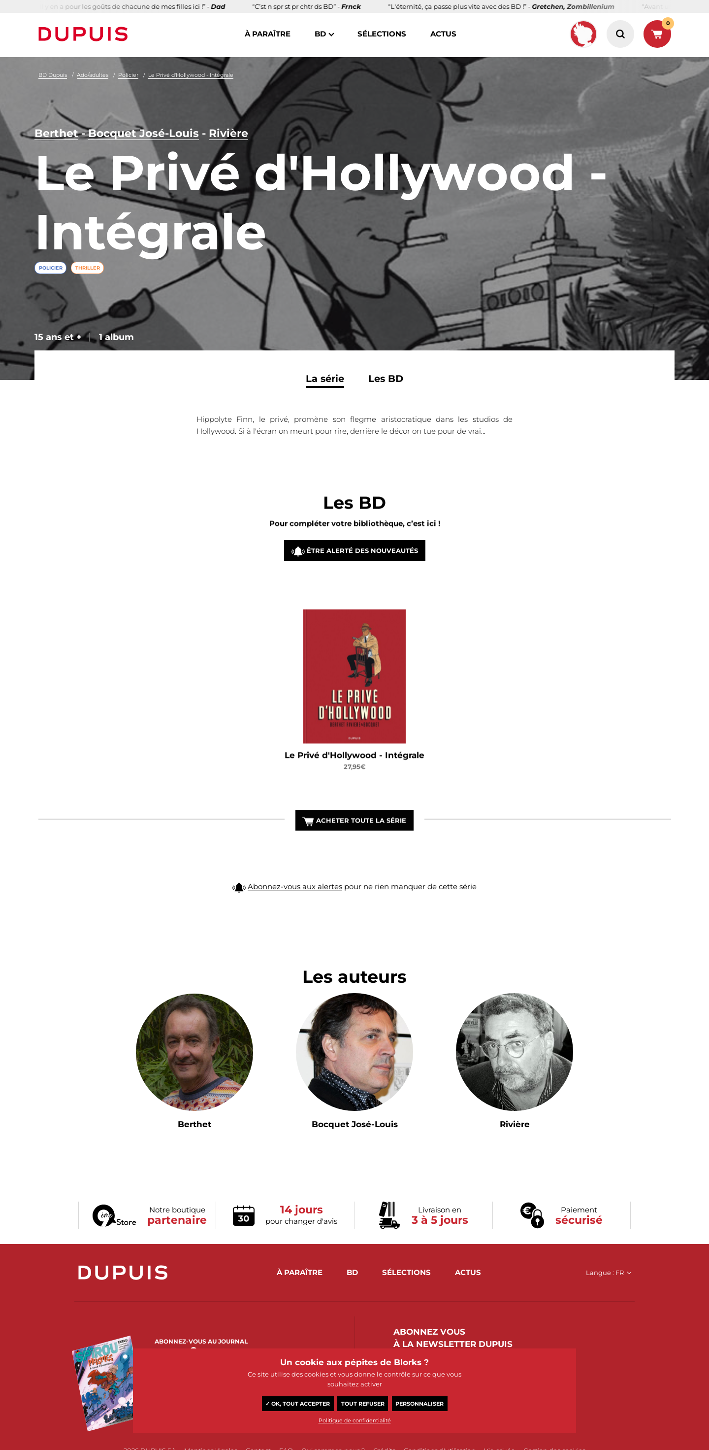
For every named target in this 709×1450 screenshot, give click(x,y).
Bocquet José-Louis (143, 133)
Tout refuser (363, 1403)
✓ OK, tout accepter (297, 1403)
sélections (381, 33)
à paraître (267, 33)
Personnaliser (419, 1403)
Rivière (228, 133)
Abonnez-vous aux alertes (295, 907)
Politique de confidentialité (355, 1420)
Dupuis (85, 34)
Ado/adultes (92, 74)
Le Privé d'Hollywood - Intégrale (190, 74)
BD (320, 33)
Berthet (56, 133)
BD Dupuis (52, 74)
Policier (128, 74)
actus (443, 33)
